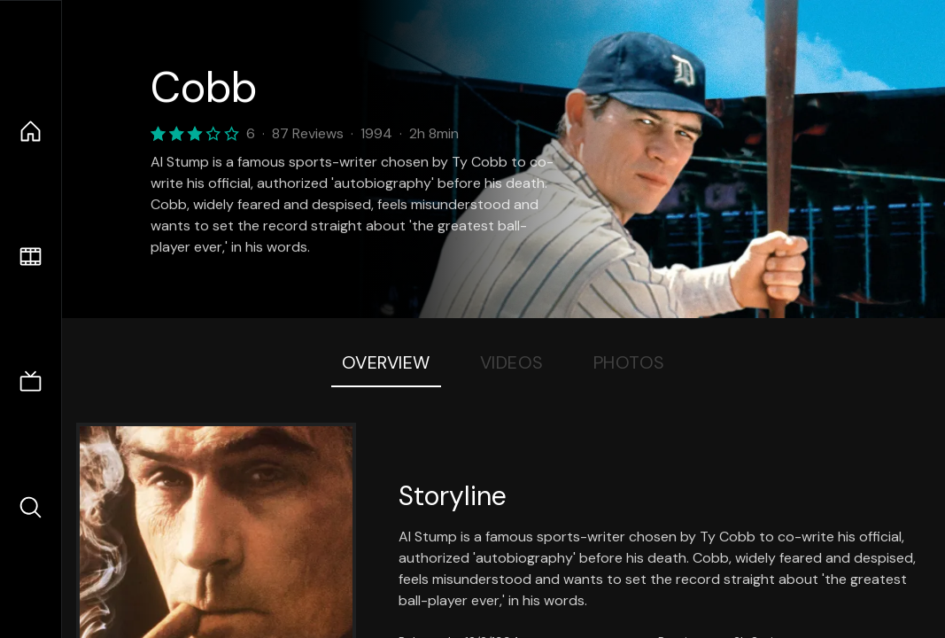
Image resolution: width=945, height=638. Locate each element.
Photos (629, 362)
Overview (386, 362)
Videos (512, 362)
